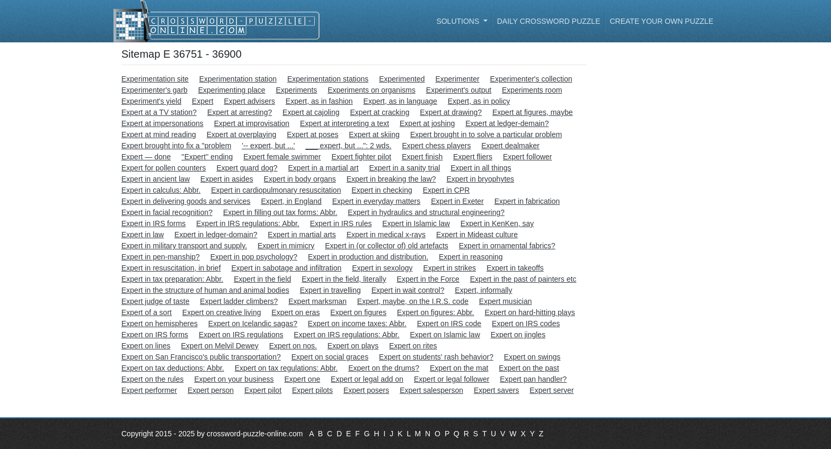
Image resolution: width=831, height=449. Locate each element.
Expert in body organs (300, 179)
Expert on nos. (293, 346)
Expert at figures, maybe (532, 112)
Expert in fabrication (527, 201)
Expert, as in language (400, 101)
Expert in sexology (382, 268)
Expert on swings (532, 357)
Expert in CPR (446, 190)
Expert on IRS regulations (241, 334)
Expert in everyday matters (376, 201)
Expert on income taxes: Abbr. (357, 323)
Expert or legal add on (367, 379)
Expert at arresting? (239, 112)
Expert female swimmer (282, 156)
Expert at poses (312, 134)
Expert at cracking (379, 112)
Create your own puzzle (661, 21)
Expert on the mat (459, 368)
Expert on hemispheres (159, 323)
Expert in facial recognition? (167, 212)
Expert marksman (317, 301)
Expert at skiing (374, 134)
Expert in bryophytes (480, 179)
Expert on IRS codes (526, 323)
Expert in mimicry (286, 245)
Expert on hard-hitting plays (529, 312)
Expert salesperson (431, 390)
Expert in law (142, 234)
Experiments (296, 90)
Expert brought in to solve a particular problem (486, 134)
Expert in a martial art (323, 168)
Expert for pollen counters (163, 168)
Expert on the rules (152, 379)
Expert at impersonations (162, 123)
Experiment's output (458, 90)
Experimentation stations (327, 79)
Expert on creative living (221, 312)
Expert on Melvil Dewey (220, 346)
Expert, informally (483, 290)
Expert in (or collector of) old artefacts (386, 245)
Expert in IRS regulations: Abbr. (247, 223)
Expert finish (422, 156)
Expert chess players (436, 145)
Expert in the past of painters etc (523, 279)
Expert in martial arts (301, 234)
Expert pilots (312, 390)
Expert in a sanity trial (404, 168)
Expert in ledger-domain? (215, 234)
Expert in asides (226, 179)
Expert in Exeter (457, 201)
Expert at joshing (427, 123)
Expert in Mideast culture (477, 234)
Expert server (551, 390)
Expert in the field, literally (344, 279)
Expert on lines (146, 346)
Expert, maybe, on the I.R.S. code (412, 301)
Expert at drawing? (451, 112)
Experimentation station (238, 79)
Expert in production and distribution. (368, 257)
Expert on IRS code (449, 323)
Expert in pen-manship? (160, 257)
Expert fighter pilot (361, 156)
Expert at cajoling (310, 112)
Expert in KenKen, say (497, 223)
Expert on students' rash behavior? (436, 357)
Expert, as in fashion (319, 101)
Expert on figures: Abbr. (435, 312)
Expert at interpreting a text (344, 123)
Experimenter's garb (154, 90)
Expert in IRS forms (153, 223)
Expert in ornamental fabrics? (507, 245)
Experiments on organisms (371, 90)
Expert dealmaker (510, 145)
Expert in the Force (428, 279)
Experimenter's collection (531, 79)
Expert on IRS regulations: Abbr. (346, 334)
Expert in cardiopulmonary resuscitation (276, 190)
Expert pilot (262, 390)
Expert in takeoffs (515, 268)
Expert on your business (233, 379)
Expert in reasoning (471, 257)
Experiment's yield (151, 101)
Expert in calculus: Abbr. (160, 190)
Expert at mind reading (158, 134)
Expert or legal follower (451, 379)
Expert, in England (291, 201)
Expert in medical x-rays (386, 234)
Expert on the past (529, 368)
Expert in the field (262, 279)
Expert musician (505, 301)
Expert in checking (381, 190)
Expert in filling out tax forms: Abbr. (280, 212)
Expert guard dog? (246, 168)
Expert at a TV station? (159, 112)
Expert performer (149, 390)
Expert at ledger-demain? (507, 123)
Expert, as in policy (479, 101)
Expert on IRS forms (154, 334)
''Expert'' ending (207, 156)
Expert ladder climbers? (239, 301)
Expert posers (366, 390)
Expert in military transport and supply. (184, 245)
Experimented (402, 79)
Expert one (303, 379)
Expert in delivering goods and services (186, 201)
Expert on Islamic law (445, 334)
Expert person (211, 390)
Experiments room (532, 90)
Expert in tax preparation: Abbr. (172, 279)
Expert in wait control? (408, 290)
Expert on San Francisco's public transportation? (201, 357)
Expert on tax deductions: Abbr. (172, 368)
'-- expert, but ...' (268, 145)
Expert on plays (353, 346)
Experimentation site (155, 79)
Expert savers (496, 390)
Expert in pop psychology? (253, 257)
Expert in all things (480, 168)
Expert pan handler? (533, 379)
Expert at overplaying (242, 134)
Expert (202, 101)
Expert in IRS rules (341, 223)
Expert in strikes (449, 268)
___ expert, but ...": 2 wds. (348, 145)
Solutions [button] (458, 21)
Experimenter (457, 79)
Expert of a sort (146, 312)
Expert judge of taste (155, 301)
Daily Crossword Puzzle (548, 21)
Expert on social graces (330, 357)
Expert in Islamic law (416, 223)
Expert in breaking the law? (391, 179)
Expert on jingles (518, 334)
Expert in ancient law (155, 179)
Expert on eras (295, 312)
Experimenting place (232, 90)
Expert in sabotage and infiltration (286, 268)
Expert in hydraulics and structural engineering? (426, 212)
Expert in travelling (330, 290)
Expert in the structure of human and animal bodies (205, 290)
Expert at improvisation (251, 123)
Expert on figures (358, 312)
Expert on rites (413, 346)
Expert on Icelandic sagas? (252, 323)
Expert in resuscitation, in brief (171, 268)
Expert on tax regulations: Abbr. (286, 368)
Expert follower (527, 156)
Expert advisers (249, 101)
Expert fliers (472, 156)
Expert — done (146, 156)
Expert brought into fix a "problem (176, 145)
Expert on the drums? (383, 368)
